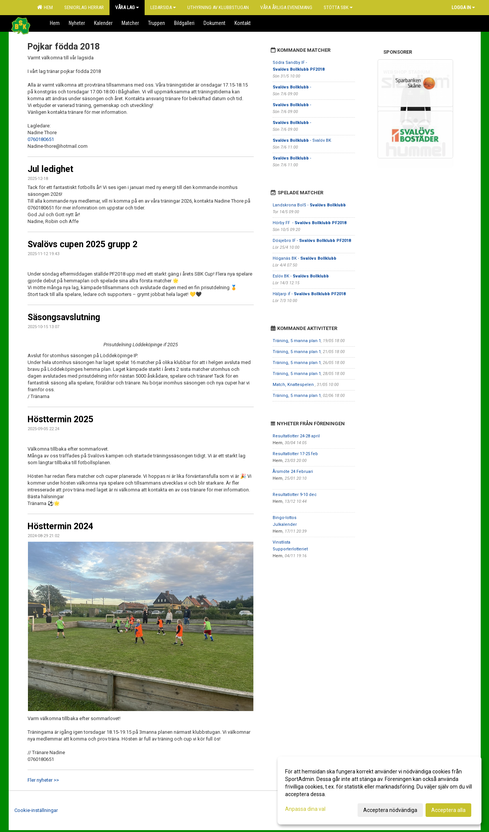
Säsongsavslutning (64, 317)
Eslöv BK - (301, 276)
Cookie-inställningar (36, 810)
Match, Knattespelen (294, 384)
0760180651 (41, 139)
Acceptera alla (448, 810)
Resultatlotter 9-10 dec (295, 494)
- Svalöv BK (302, 140)
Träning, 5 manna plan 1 (297, 340)
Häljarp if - (309, 293)
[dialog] (379, 790)
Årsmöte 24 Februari (293, 471)
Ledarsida (163, 7)
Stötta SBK (338, 7)
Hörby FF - (309, 222)
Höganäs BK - (304, 258)
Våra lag (127, 7)
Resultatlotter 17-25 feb (295, 453)
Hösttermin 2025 (60, 419)
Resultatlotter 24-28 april (296, 436)
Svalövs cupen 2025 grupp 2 (82, 244)
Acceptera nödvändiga (390, 810)
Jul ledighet (50, 169)
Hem (45, 7)
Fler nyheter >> (43, 780)
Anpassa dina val (305, 809)
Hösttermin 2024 (60, 526)
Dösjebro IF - (312, 240)
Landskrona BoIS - (309, 205)
